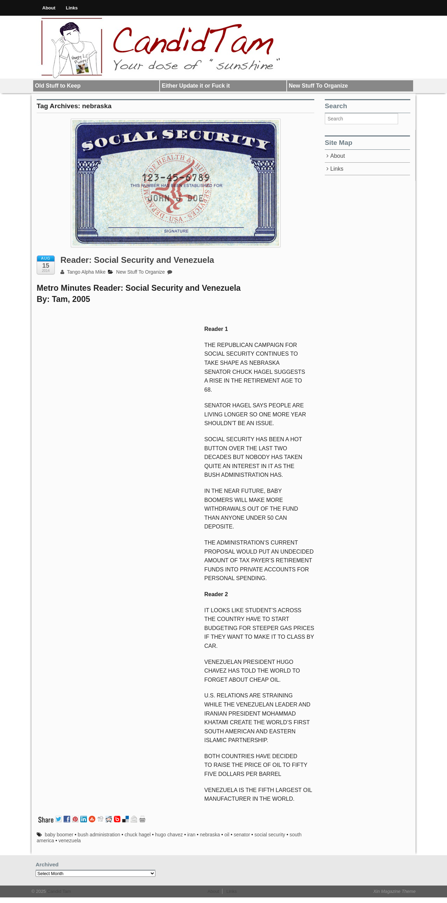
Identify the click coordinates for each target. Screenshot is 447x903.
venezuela (69, 840)
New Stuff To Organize (318, 86)
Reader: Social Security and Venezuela (137, 260)
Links (72, 7)
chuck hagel (138, 834)
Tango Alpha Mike (82, 272)
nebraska (210, 834)
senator (242, 834)
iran (191, 834)
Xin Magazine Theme (394, 891)
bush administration (99, 834)
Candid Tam (58, 891)
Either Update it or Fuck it (196, 86)
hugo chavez (169, 834)
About (49, 7)
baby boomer (59, 834)
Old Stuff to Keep (58, 86)
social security (270, 834)
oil (227, 834)
